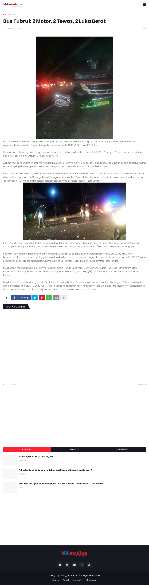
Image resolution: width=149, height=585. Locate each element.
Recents (74, 449)
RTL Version (91, 579)
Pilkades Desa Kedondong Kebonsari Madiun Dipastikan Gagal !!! (55, 470)
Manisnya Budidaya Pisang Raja (37, 456)
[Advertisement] (74, 412)
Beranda (7, 14)
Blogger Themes (70, 575)
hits (16, 14)
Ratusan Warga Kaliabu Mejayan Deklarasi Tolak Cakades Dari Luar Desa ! (61, 483)
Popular (27, 449)
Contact (77, 579)
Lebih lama (138, 384)
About (66, 579)
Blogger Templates (90, 575)
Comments (122, 449)
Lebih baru (10, 384)
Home (55, 579)
